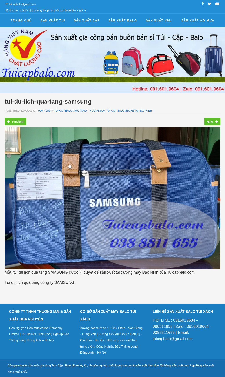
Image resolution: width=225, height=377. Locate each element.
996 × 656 (44, 110)
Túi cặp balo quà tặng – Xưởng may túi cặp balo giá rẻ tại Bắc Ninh (103, 110)
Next (212, 121)
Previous (15, 121)
